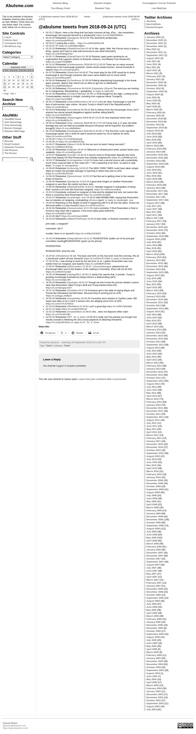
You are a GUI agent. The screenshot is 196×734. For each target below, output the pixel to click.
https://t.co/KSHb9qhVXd (59, 53)
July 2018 (151, 169)
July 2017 (151, 206)
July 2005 (151, 640)
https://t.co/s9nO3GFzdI (74, 309)
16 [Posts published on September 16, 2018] (4, 84)
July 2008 (151, 531)
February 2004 (154, 688)
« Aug (5, 93)
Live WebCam (159, 8)
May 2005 (151, 646)
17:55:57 (50, 266)
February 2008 (154, 546)
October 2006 (153, 595)
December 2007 (154, 552)
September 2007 (155, 561)
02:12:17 (93, 101)
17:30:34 (50, 261)
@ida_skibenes (75, 123)
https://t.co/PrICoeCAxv (92, 205)
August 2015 (153, 275)
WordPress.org (12, 46)
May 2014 (151, 320)
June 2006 (151, 607)
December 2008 (154, 516)
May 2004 (151, 679)
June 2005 (151, 643)
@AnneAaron (74, 88)
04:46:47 (83, 72)
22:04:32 (50, 317)
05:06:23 (85, 109)
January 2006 (153, 622)
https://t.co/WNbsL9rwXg (59, 147)
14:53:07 (50, 155)
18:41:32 (50, 290)
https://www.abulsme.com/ (15, 728)
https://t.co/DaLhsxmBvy (107, 189)
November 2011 (154, 411)
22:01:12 (50, 309)
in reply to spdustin (103, 91)
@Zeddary (72, 290)
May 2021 (151, 67)
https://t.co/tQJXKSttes (58, 322)
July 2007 (151, 567)
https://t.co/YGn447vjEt (58, 314)
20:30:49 (85, 298)
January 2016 (153, 260)
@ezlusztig (73, 168)
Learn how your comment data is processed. (103, 379)
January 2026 (153, 37)
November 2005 (154, 628)
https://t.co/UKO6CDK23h (59, 173)
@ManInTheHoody (77, 218)
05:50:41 (50, 123)
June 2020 (151, 100)
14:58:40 (50, 186)
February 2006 (154, 619)
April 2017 (151, 215)
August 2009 (153, 492)
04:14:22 (50, 64)
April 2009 (151, 504)
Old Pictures (11, 150)
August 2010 (153, 456)
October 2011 (153, 414)
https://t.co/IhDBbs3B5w (72, 46)
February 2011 (154, 438)
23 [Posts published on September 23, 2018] (4, 87)
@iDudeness (62, 255)
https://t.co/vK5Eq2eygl (69, 139)
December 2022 (154, 43)
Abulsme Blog (60, 3)
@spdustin (97, 88)
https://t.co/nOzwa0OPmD (59, 40)
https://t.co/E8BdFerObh (98, 263)
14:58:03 (50, 176)
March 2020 (152, 109)
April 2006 (151, 613)
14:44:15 (81, 149)
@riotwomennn (75, 64)
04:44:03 (86, 88)
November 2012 (154, 374)
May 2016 (151, 248)
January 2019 (153, 151)
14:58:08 (50, 181)
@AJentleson (74, 80)
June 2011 (151, 426)
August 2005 (153, 637)
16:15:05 (50, 216)
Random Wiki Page (14, 131)
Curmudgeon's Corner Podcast (159, 3)
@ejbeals (72, 149)
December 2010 (154, 444)
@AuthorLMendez (76, 93)
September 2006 (155, 598)
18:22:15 (83, 282)
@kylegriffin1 (74, 274)
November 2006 (154, 592)
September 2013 (155, 344)
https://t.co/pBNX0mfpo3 (59, 85)
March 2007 (152, 579)
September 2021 (155, 55)
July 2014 (151, 314)
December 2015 (154, 263)
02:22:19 (50, 48)
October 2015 (153, 269)
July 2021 (151, 61)
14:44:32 (81, 155)
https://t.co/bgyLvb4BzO (59, 295)
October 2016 (153, 233)
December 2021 (154, 52)
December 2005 (154, 625)
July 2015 (151, 278)
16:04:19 (91, 218)
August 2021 (153, 58)
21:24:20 (50, 306)
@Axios (93, 200)
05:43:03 (50, 117)
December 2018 (154, 154)
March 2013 (152, 362)
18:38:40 (50, 282)
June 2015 (151, 281)
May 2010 (151, 465)
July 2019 (151, 133)
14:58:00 (50, 168)
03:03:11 (50, 56)
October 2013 (153, 341)
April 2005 (151, 649)
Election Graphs (102, 3)
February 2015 (154, 293)
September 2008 (155, 525)
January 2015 (153, 296)
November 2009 (154, 483)
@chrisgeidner (75, 160)
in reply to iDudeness (122, 258)
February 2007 (154, 582)
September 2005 (155, 634)
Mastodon (26, 27)
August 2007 (153, 564)
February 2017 (154, 221)
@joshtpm (72, 282)
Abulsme (151, 21)
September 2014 (155, 308)
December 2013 (154, 335)
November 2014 (154, 302)
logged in (61, 365)
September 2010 (155, 453)
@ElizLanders (74, 266)
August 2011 (153, 420)
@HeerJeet (73, 72)
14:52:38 (50, 149)
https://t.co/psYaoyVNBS (59, 99)
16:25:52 (50, 255)
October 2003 (153, 700)
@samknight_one (76, 197)
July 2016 (151, 242)
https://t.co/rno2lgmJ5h (58, 279)
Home (87, 16)
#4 (56, 141)
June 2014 (151, 317)
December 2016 (154, 227)
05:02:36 (50, 93)
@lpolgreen (73, 38)
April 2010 (151, 468)
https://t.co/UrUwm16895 (74, 216)
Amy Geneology (13, 125)
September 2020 (155, 91)
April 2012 (151, 396)
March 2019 (152, 145)
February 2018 (154, 185)
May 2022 (151, 49)
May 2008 (151, 537)
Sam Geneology (13, 122)
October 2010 (153, 450)
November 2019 (154, 121)
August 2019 (153, 130)
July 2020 (151, 97)
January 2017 (153, 224)
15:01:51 (50, 192)
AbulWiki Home (12, 119)
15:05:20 (50, 202)
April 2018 (151, 179)
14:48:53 (90, 197)
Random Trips (102, 8)
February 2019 (154, 148)
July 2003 (151, 709)
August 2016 (153, 239)
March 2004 (152, 685)
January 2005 (153, 658)
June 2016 (151, 245)
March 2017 (152, 218)
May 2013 (151, 356)
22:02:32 (50, 311)
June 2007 (151, 570)
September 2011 (155, 417)
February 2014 (154, 329)
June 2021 (151, 64)
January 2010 (153, 477)
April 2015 (151, 287)
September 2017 (155, 200)
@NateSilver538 (75, 186)
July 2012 (151, 387)
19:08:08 (91, 317)
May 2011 (151, 429)
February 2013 (154, 365)
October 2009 (153, 486)
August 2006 (153, 601)
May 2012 (151, 393)
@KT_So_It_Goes (76, 317)
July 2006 (151, 604)
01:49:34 (89, 48)
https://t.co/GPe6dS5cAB (90, 43)
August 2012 (153, 384)
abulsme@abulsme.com (14, 725)
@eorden (72, 155)
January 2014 (153, 332)
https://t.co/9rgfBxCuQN (59, 213)
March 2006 (152, 616)
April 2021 (151, 70)
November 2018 (154, 157)
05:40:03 (50, 109)
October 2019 (153, 124)
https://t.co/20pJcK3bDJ (88, 233)
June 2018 (151, 172)
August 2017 (153, 203)
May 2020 (151, 103)
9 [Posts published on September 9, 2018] (4, 80)
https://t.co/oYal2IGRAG (58, 115)
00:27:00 (83, 290)
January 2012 (153, 405)
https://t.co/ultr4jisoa (57, 107)
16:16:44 (50, 238)
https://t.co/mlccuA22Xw (59, 136)
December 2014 (154, 299)
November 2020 (154, 85)
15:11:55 (88, 208)
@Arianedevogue (102, 266)
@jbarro (71, 144)
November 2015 (154, 266)
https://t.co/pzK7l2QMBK (59, 61)
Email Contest (11, 144)
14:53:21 (89, 186)
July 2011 (151, 423)
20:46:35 (50, 298)
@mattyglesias (75, 131)
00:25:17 (50, 32)
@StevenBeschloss (77, 101)
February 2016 (154, 257)
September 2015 (155, 272)
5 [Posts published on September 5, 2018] (18, 77)
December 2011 (154, 408)
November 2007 (154, 555)
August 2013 (153, 347)
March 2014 (152, 326)
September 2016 (155, 236)
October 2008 (153, 522)
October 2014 (153, 305)
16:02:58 (50, 208)
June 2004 (151, 676)
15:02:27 (50, 197)
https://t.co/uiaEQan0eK (69, 152)
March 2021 (152, 73)
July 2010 (151, 459)
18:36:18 (50, 274)
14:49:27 (50, 144)
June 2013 (151, 353)
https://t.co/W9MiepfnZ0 (124, 157)
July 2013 (151, 350)
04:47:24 (50, 72)
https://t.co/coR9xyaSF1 (58, 77)
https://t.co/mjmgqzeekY (59, 287)
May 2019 (151, 139)
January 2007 (153, 586)
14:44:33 (87, 160)
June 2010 (151, 462)
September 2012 (155, 381)
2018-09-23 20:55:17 (94, 131)
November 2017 (154, 194)
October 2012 (153, 377)
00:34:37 (50, 43)
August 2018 (153, 166)
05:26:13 (50, 101)
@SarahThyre (74, 56)
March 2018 (152, 182)
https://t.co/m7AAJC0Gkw (59, 303)
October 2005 (153, 631)
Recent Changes (13, 128)
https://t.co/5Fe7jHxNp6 (119, 306)
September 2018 (155, 163)
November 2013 (154, 338)
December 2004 (154, 661)
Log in (7, 37)
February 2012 (154, 402)
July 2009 (151, 495)
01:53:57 (50, 46)
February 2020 (154, 112)
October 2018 (153, 160)
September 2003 (155, 703)
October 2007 (153, 558)
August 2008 (153, 528)
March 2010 (152, 471)
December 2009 (154, 480)
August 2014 (153, 311)
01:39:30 (86, 56)
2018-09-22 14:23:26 (93, 117)
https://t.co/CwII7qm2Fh (66, 69)
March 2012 (152, 399)
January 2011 (153, 441)
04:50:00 (50, 80)
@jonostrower (74, 176)
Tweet (49, 345)
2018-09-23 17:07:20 (94, 123)
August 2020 (153, 94)
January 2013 (153, 368)
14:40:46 (50, 139)
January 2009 (153, 513)
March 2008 (152, 543)
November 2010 (154, 447)
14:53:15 (83, 168)
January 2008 (153, 549)
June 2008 (151, 534)
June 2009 (151, 498)
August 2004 (153, 673)
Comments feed (12, 43)
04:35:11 (91, 93)
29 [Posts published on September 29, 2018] (32, 87)
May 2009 (151, 501)
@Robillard (73, 306)
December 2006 (154, 589)
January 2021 (153, 79)
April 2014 (151, 323)
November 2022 (154, 46)
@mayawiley (74, 298)
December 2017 (154, 191)
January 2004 (153, 691)
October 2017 (153, 197)
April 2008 (151, 540)
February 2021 (154, 76)
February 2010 (154, 474)
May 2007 (151, 573)
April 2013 (151, 359)
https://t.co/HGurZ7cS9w (97, 258)
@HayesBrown (75, 238)
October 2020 (153, 88)
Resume (8, 141)
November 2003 (154, 697)
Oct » (13, 93)
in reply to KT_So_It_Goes (85, 322)
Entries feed (10, 40)
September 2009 (155, 489)
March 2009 (152, 507)
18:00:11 (86, 274)
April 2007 (151, 576)
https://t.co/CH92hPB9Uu (109, 35)
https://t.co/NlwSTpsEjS (58, 271)
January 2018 (153, 188)
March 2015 (152, 290)
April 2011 (151, 432)
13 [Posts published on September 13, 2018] (23, 80)
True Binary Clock (60, 8)
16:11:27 (88, 238)
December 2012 (154, 371)
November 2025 (154, 40)
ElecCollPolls (153, 24)
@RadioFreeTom (76, 48)
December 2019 (154, 118)
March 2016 (152, 254)
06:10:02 (50, 131)
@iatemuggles (74, 117)
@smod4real (74, 109)
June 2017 (151, 209)
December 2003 (154, 694)
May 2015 (151, 284)
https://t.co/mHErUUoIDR (97, 194)
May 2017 (151, 212)
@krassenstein (75, 208)
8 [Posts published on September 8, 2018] (31, 77)
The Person (10, 153)
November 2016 (154, 230)
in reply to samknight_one (119, 200)
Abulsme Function (14, 147)
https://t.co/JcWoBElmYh (59, 120)
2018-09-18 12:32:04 (94, 64)
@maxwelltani (74, 311)
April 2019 (151, 142)
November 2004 (154, 664)
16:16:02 (50, 218)
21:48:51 (87, 311)
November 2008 (154, 519)
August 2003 (153, 706)
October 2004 (153, 667)
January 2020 (153, 115)
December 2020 (154, 82)
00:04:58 (84, 38)
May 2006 (151, 610)
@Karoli (108, 88)
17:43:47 (86, 266)
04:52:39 (50, 88)
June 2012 (151, 390)
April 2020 (151, 106)
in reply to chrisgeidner (65, 165)
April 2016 (151, 251)
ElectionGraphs (154, 27)
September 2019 (155, 127)
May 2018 (151, 176)
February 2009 (154, 510)
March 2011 (152, 435)
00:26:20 (50, 38)
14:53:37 (50, 160)
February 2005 (154, 655)
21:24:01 (84, 306)
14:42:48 (80, 144)
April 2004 (151, 682)
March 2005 (152, 652)
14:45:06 (50, 141)
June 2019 (151, 136)
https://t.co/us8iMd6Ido (68, 128)
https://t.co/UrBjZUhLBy (71, 141)
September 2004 (155, 670)
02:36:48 (86, 80)
